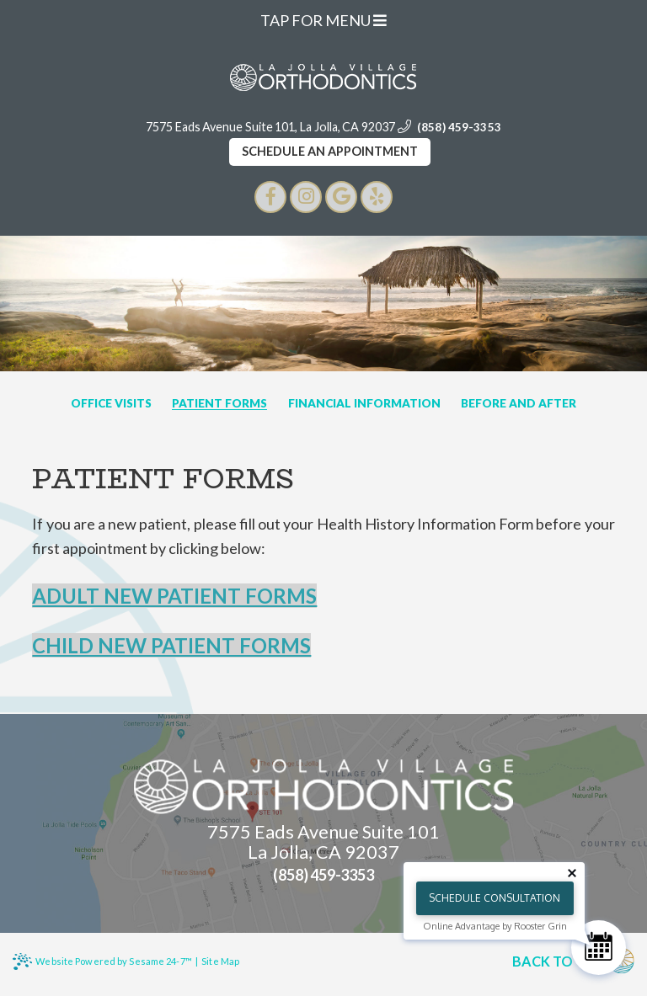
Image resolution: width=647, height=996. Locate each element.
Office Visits (111, 404)
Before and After (518, 404)
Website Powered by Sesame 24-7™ (102, 961)
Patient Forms (219, 404)
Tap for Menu (323, 20)
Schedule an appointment (330, 151)
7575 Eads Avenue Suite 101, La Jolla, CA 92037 (270, 127)
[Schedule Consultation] (598, 947)
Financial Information (364, 404)
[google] (341, 197)
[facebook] (270, 197)
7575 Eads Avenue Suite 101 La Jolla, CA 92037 (323, 842)
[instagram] (306, 197)
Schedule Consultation (494, 898)
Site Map (220, 961)
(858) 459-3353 (459, 127)
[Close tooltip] (572, 873)
